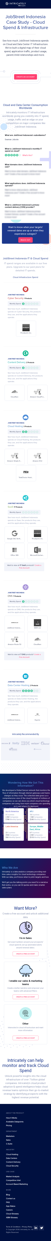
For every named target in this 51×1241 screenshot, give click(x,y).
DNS (10, 596)
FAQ (8, 1202)
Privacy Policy (27, 1227)
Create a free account (25, 954)
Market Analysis (12, 1177)
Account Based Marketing (17, 1184)
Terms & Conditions (13, 1227)
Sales (8, 1140)
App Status (10, 1206)
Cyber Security (16, 298)
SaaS (11, 507)
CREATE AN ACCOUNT (25, 77)
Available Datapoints (14, 1122)
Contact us (10, 1199)
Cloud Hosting (16, 426)
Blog (8, 1195)
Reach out (25, 240)
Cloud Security (12, 1166)
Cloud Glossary (12, 1214)
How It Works (11, 1118)
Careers (9, 1210)
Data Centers (11, 1158)
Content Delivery (17, 362)
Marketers (10, 1136)
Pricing (9, 1126)
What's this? (27, 155)
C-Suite (9, 1144)
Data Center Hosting (19, 685)
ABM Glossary (12, 1218)
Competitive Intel (13, 1180)
